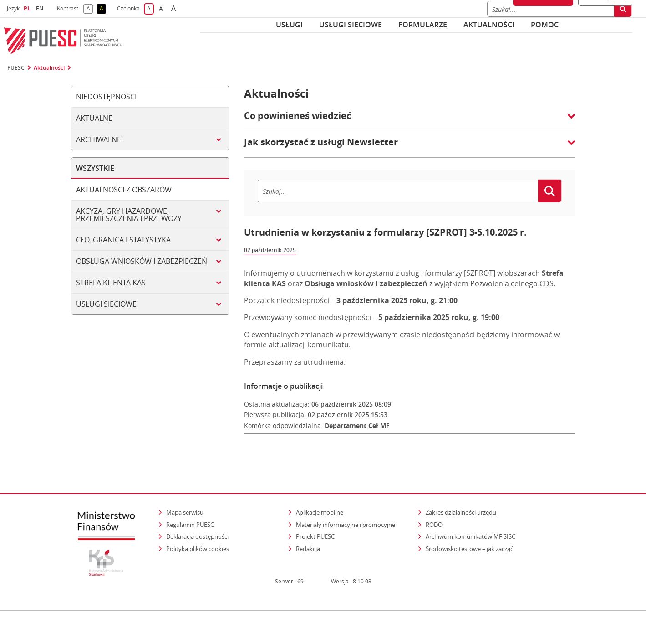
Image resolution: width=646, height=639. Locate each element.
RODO (434, 507)
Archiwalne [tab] (98, 139)
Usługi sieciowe (350, 25)
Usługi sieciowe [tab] (106, 304)
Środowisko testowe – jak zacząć (470, 530)
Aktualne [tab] (94, 118)
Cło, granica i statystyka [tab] (123, 240)
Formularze (422, 25)
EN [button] (41, 8)
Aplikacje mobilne (319, 494)
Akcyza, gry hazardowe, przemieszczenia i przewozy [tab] (129, 214)
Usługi (289, 25)
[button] (409, 120)
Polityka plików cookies (197, 531)
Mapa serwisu (184, 494)
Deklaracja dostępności (197, 519)
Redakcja (308, 531)
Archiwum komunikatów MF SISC (470, 519)
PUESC (16, 68)
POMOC (545, 25)
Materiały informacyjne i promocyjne (345, 507)
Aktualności (488, 25)
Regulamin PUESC (190, 507)
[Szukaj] (398, 191)
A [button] (89, 9)
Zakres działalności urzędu (462, 494)
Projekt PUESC (315, 519)
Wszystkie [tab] (95, 168)
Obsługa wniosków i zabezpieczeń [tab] (141, 261)
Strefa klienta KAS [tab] (111, 283)
